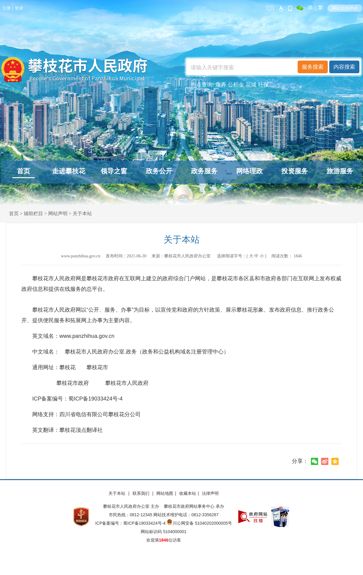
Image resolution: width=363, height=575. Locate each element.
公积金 (236, 85)
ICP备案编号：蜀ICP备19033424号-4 (131, 523)
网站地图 (164, 493)
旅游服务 (340, 171)
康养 (220, 85)
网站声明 (57, 213)
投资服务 (294, 171)
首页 (23, 171)
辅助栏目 (33, 213)
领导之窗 (114, 171)
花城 (251, 85)
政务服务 (204, 171)
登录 (19, 8)
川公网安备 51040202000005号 (199, 523)
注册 (6, 8)
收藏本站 (187, 493)
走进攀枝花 (68, 171)
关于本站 (82, 213)
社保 (263, 85)
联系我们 (142, 493)
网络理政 (249, 171)
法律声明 (210, 493)
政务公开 (159, 171)
